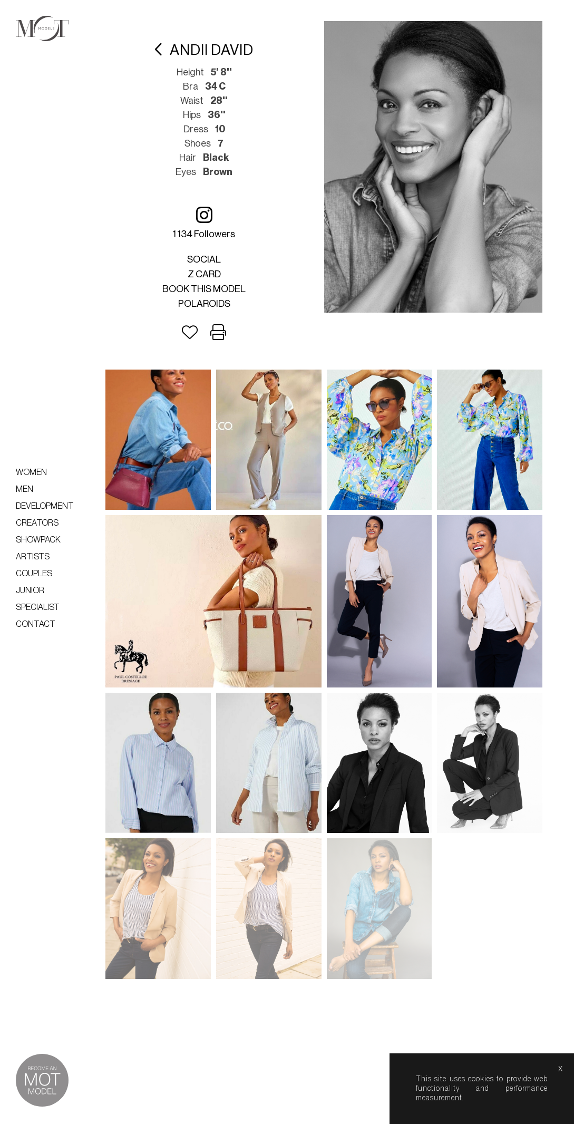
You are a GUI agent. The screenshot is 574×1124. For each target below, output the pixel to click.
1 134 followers (204, 222)
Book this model (204, 289)
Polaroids (204, 303)
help (365, 1113)
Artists (33, 557)
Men (24, 489)
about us (325, 1113)
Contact (35, 624)
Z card (204, 274)
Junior (30, 590)
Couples (34, 573)
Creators (37, 523)
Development (45, 506)
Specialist (38, 607)
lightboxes (275, 1113)
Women (31, 472)
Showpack (38, 540)
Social (204, 259)
